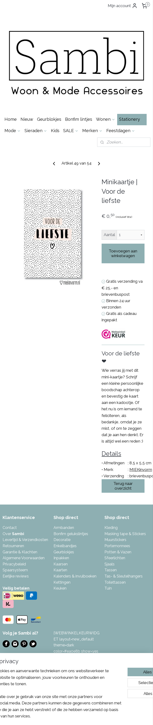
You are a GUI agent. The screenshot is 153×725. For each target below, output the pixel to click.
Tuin (108, 588)
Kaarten (60, 570)
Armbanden (64, 527)
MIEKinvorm (140, 469)
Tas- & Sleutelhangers (123, 576)
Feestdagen (120, 130)
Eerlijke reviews (16, 576)
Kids (55, 130)
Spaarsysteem (15, 570)
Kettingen (62, 582)
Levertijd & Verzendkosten (25, 539)
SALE (71, 130)
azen (127, 552)
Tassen (110, 570)
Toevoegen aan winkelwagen (123, 253)
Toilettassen (115, 582)
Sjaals (109, 564)
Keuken (60, 588)
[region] (45, 680)
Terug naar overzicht (123, 486)
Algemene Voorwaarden (24, 558)
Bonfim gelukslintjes (71, 534)
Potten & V (113, 552)
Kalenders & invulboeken (75, 576)
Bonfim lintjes (78, 119)
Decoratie (62, 539)
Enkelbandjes (65, 546)
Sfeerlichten (114, 558)
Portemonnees (117, 546)
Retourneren (13, 546)
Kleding (111, 527)
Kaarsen (61, 564)
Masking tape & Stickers (125, 534)
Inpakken (61, 558)
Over (13, 534)
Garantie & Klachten (20, 552)
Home (10, 119)
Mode (12, 130)
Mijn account (122, 6)
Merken (92, 130)
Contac (9, 527)
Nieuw (27, 119)
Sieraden (36, 130)
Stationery (132, 119)
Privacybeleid (14, 564)
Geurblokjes (49, 119)
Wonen (105, 119)
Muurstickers (115, 539)
